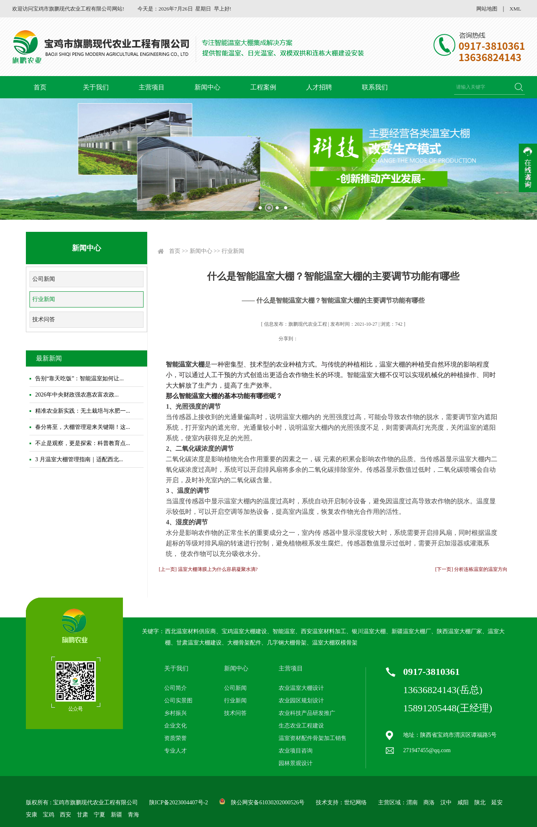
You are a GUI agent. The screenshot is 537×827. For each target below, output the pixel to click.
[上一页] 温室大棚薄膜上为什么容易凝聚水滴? (208, 569)
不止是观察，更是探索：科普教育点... (82, 443)
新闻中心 (207, 87)
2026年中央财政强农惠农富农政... (77, 395)
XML (515, 9)
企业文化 (175, 726)
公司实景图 (178, 701)
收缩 (528, 168)
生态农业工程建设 (301, 726)
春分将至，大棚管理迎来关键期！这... (82, 427)
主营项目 (152, 87)
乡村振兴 (175, 713)
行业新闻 (43, 299)
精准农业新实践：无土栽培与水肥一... (82, 411)
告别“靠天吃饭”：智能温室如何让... (79, 378)
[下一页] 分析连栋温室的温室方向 (471, 569)
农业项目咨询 (296, 751)
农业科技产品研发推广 (307, 713)
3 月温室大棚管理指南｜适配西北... (79, 459)
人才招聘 (319, 87)
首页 (40, 87)
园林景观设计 (296, 763)
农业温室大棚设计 (301, 688)
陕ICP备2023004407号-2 (178, 802)
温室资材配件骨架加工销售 (313, 738)
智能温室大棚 (185, 364)
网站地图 (486, 9)
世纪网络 (355, 802)
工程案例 (263, 87)
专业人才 (175, 751)
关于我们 (96, 87)
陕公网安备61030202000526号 (267, 802)
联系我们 (375, 87)
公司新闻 (43, 279)
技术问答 (43, 319)
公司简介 (175, 688)
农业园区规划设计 (301, 701)
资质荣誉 (175, 738)
